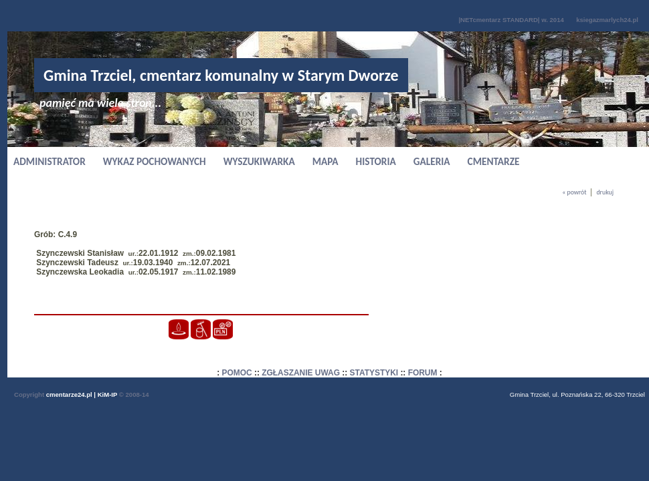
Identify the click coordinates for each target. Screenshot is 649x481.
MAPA (325, 161)
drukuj (605, 192)
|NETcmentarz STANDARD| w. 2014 (510, 19)
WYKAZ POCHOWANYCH (154, 161)
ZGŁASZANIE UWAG (301, 372)
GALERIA (431, 161)
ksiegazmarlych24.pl (607, 19)
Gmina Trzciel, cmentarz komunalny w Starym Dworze (221, 75)
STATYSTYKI (374, 372)
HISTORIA (376, 161)
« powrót (574, 192)
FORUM (423, 372)
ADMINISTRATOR (49, 161)
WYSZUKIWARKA (259, 161)
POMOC (237, 372)
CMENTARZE (494, 161)
